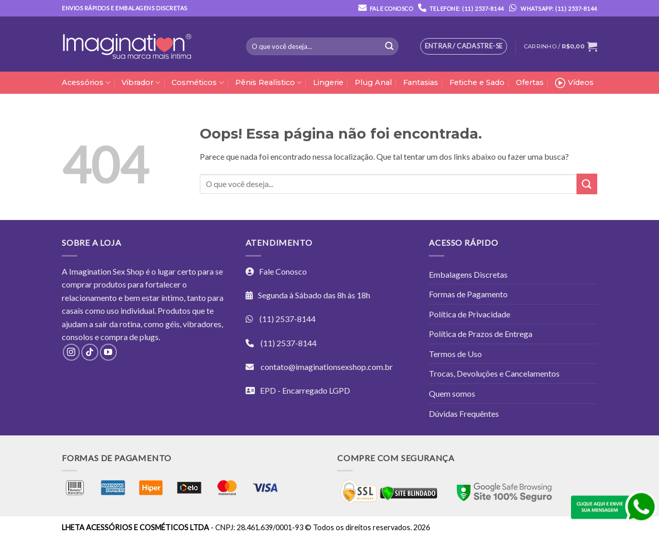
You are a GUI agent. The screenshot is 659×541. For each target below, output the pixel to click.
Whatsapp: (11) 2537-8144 (550, 8)
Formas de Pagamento (468, 294)
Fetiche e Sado (477, 82)
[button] (560, 46)
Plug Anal (373, 82)
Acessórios (86, 83)
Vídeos (574, 83)
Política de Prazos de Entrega (480, 334)
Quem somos (452, 393)
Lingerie (328, 82)
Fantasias (420, 82)
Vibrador (141, 83)
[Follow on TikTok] (89, 352)
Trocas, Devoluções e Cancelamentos (494, 373)
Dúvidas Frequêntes (464, 413)
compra (114, 337)
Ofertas (530, 82)
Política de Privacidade (469, 314)
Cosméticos (197, 83)
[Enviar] (389, 46)
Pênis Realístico (268, 83)
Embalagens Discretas (468, 274)
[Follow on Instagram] (71, 352)
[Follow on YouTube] (108, 352)
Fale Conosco (391, 8)
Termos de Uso (455, 354)
